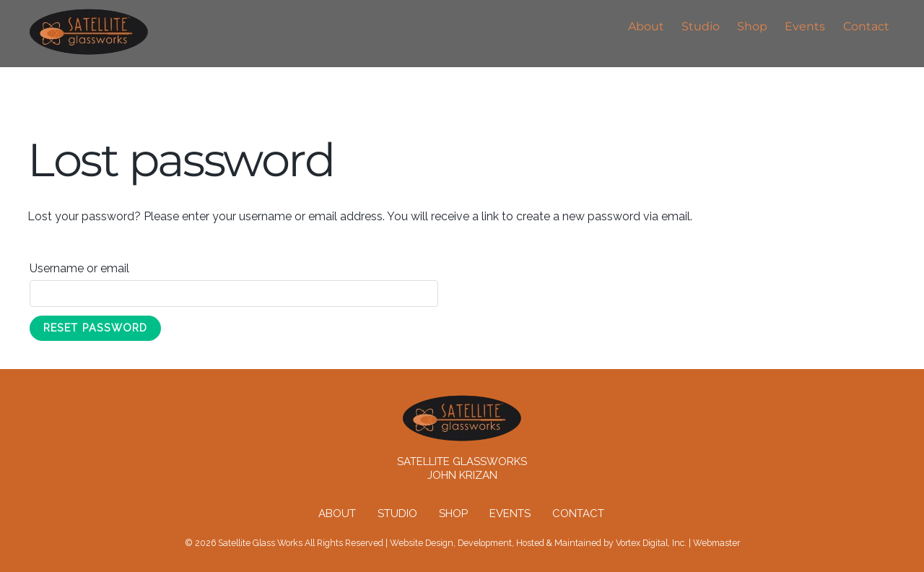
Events (805, 26)
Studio (700, 26)
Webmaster (716, 542)
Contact (866, 26)
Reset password (95, 327)
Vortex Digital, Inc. (651, 542)
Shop (752, 26)
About (646, 26)
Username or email (106, 266)
